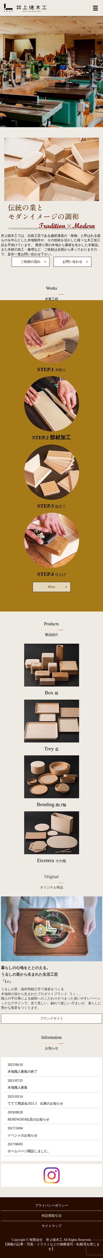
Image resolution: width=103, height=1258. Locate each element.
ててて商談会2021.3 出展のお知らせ (35, 1103)
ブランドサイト (51, 1018)
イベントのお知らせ (22, 1135)
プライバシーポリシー (51, 1205)
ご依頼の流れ (30, 261)
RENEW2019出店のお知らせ (28, 1119)
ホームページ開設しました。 (29, 1151)
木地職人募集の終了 (22, 1071)
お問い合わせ (72, 261)
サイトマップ (52, 1226)
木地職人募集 (17, 1087)
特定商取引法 (52, 1216)
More (51, 587)
